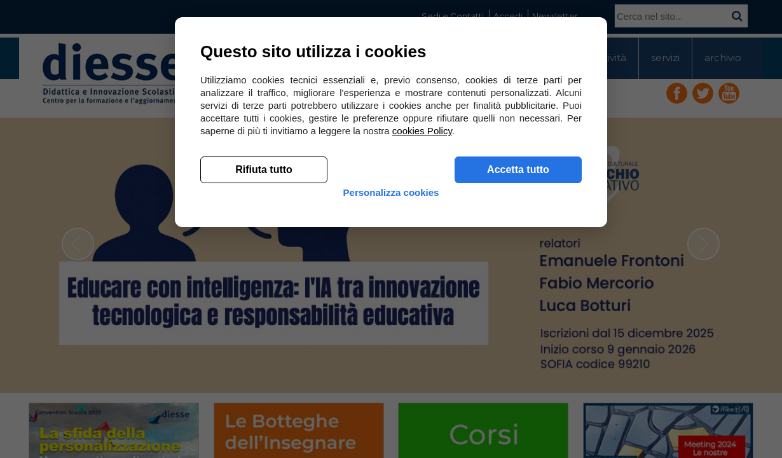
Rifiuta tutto (263, 356)
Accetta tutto (518, 356)
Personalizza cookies (391, 389)
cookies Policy (422, 317)
